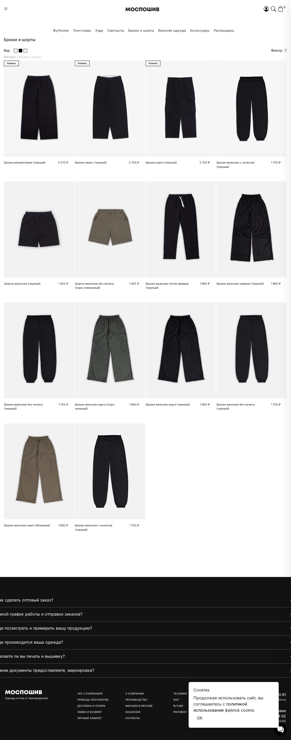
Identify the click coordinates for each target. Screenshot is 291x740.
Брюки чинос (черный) (91, 162)
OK (200, 718)
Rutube (178, 705)
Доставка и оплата (91, 705)
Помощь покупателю (93, 699)
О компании (134, 693)
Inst (176, 699)
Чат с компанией (90, 693)
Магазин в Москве (139, 705)
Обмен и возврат (89, 711)
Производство (136, 699)
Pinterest (180, 711)
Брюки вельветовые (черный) (25, 162)
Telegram (180, 693)
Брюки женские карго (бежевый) (27, 525)
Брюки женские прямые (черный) (240, 283)
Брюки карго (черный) (161, 162)
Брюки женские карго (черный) (168, 404)
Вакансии (132, 711)
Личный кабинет (89, 718)
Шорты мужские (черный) (22, 283)
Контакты (132, 718)
